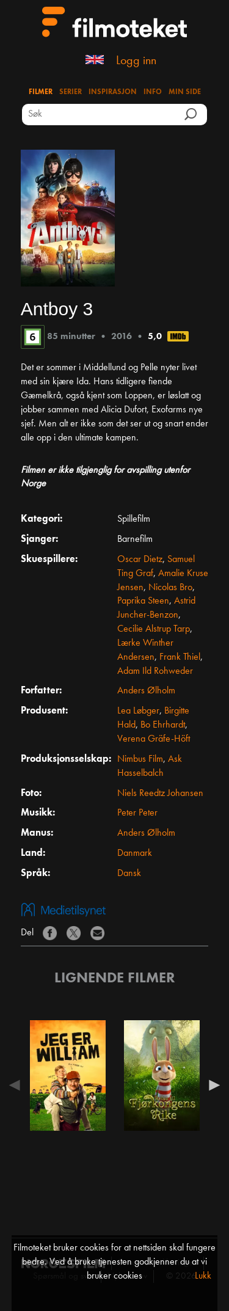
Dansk (129, 873)
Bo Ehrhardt (162, 725)
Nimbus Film (140, 759)
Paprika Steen (143, 601)
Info (153, 92)
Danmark (134, 853)
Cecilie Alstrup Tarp (153, 629)
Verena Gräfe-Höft (153, 739)
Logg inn (136, 61)
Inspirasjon (113, 92)
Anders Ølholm (146, 691)
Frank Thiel (179, 657)
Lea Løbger (138, 711)
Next (211, 1085)
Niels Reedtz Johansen (160, 793)
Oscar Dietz (139, 559)
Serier (70, 92)
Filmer (41, 92)
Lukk (203, 1276)
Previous (17, 1085)
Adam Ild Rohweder (155, 671)
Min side (185, 92)
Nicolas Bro (170, 588)
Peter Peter (137, 813)
